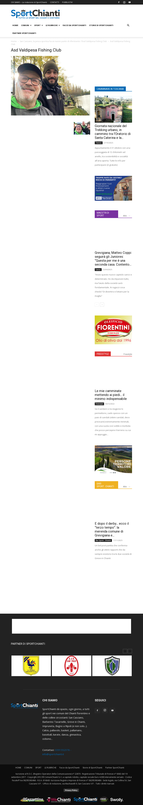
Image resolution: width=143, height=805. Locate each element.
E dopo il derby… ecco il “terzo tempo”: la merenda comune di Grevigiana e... (112, 529)
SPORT (38, 25)
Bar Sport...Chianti (103, 540)
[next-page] (102, 305)
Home (14, 41)
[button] (128, 25)
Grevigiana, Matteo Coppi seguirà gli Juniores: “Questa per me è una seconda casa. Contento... (113, 258)
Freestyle (128, 354)
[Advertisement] (113, 64)
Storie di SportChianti (101, 25)
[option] (31, 668)
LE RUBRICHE (53, 25)
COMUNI (26, 25)
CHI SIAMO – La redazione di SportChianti (29, 2)
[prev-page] (97, 305)
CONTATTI (54, 2)
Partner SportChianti (24, 33)
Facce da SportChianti (74, 25)
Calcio (98, 269)
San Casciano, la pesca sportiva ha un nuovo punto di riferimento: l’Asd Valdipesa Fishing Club (63, 41)
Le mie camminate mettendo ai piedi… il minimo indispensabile (111, 395)
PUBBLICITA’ (67, 2)
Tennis (99, 143)
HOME (15, 25)
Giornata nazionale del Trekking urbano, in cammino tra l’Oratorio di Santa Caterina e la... (113, 132)
